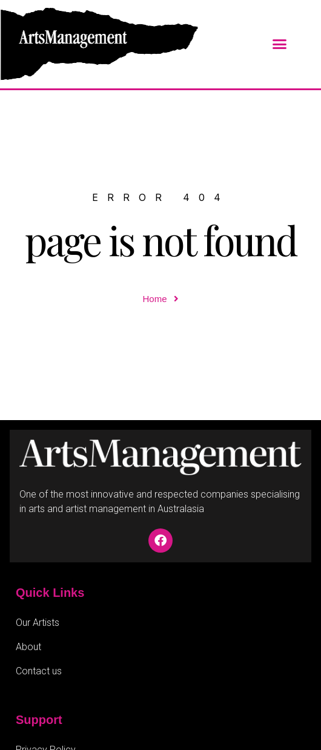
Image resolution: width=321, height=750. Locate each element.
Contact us (39, 671)
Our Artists (37, 622)
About (28, 647)
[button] (279, 44)
